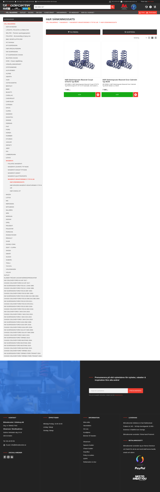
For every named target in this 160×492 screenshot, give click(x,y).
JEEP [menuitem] (7, 148)
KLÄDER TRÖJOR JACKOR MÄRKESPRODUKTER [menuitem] (20, 278)
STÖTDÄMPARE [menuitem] (11, 67)
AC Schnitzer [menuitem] (10, 42)
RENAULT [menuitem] (9, 238)
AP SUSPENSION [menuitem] (11, 45)
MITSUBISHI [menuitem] (10, 207)
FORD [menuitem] (8, 129)
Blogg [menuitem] (30, 12)
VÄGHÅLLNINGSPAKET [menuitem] (13, 64)
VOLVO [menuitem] (8, 272)
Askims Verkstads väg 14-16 (12, 432)
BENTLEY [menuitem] (9, 86)
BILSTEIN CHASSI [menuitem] (12, 58)
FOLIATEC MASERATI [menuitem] (15, 163)
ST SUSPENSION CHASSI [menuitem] (14, 55)
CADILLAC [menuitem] (9, 95)
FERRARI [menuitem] (9, 123)
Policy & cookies (88, 455)
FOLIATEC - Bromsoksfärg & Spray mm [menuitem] (18, 36)
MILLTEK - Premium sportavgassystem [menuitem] (18, 33)
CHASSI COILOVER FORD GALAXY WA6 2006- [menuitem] (19, 332)
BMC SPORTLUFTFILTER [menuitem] (14, 39)
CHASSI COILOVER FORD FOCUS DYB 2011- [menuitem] (19, 304)
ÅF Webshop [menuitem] (74, 12)
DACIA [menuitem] (8, 108)
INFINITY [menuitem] (9, 145)
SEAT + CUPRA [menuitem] (11, 247)
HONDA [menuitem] (8, 132)
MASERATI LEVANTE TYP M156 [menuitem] (18, 166)
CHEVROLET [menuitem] (10, 98)
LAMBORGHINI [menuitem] (11, 154)
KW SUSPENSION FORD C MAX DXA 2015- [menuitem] (18, 317)
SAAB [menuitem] (8, 241)
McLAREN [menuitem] (9, 210)
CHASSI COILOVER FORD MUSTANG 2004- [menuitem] (18, 340)
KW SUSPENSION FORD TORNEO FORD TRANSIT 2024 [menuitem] (22, 353)
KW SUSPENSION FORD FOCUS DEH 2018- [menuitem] (18, 306)
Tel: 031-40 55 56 (9, 441)
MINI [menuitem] (7, 213)
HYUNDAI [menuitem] (9, 139)
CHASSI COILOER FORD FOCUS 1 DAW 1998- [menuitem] (19, 288)
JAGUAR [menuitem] (9, 142)
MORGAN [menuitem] (9, 216)
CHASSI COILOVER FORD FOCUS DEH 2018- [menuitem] (19, 309)
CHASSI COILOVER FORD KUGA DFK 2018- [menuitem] (18, 327)
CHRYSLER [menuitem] (10, 101)
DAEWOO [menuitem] (9, 114)
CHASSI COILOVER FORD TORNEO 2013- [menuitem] (17, 350)
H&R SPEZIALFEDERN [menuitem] (13, 48)
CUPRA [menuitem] (8, 111)
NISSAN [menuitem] (8, 219)
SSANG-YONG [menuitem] (10, 244)
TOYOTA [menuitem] (9, 266)
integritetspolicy (119, 395)
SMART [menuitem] (8, 253)
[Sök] (113, 7)
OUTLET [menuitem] (23, 12)
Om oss (85, 429)
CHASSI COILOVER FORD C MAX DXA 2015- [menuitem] (18, 319)
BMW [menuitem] (7, 89)
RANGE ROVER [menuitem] (11, 235)
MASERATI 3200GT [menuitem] (14, 173)
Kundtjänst (86, 432)
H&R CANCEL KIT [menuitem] (15, 191)
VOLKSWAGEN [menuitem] (11, 269)
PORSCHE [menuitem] (9, 232)
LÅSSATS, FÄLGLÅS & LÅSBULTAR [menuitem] (17, 30)
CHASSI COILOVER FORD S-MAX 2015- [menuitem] (17, 335)
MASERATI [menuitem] (9, 160)
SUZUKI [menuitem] (8, 257)
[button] (150, 6)
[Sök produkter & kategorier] (72, 7)
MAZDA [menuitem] (8, 194)
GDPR (85, 458)
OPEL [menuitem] (8, 222)
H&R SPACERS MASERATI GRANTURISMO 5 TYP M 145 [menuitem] (26, 186)
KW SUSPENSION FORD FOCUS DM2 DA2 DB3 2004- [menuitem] (21, 296)
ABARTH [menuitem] (9, 76)
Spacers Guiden (88, 445)
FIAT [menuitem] (7, 126)
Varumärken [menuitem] (62, 12)
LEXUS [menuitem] (8, 157)
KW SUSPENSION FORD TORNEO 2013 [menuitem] (17, 337)
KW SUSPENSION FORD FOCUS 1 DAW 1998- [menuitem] (19, 285)
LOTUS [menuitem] (8, 197)
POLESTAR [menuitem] (9, 229)
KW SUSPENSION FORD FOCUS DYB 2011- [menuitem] (18, 301)
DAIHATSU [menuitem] (9, 117)
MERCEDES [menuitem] (10, 204)
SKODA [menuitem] (8, 250)
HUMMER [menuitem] (9, 136)
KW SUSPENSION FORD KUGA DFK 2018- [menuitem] (17, 324)
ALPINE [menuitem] (8, 73)
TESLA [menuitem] (8, 263)
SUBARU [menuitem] (9, 260)
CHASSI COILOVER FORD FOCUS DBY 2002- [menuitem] (18, 293)
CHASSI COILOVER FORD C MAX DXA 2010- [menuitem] (18, 314)
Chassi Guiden (88, 448)
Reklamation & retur (89, 462)
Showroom (86, 442)
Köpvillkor (86, 452)
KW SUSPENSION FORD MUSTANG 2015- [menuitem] (17, 345)
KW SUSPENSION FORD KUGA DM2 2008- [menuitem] (18, 322)
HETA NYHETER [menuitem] (11, 27)
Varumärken (87, 425)
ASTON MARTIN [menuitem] (11, 83)
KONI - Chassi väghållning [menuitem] (14, 61)
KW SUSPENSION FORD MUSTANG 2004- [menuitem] (17, 343)
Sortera (131, 32)
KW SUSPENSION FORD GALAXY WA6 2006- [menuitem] (18, 330)
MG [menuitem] (7, 201)
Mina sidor (86, 422)
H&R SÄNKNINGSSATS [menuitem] (17, 182)
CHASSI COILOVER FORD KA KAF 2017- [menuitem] (17, 283)
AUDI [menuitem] (7, 80)
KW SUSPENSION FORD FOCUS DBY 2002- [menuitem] (18, 291)
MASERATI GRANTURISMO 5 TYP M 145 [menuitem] (21, 179)
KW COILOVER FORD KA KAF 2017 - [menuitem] (16, 280)
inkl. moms (151, 1)
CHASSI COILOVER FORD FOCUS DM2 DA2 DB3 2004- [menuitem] (22, 298)
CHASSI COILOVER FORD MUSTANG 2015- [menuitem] (18, 348)
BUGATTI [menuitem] (9, 92)
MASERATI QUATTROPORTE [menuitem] (17, 176)
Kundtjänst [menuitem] (49, 12)
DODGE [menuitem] (8, 120)
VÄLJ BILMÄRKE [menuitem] (11, 12)
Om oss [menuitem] (39, 12)
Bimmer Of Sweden (89, 436)
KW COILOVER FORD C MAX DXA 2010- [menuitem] (17, 311)
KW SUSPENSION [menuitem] (12, 51)
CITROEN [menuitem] (9, 104)
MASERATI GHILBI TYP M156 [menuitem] (17, 170)
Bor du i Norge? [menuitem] (87, 12)
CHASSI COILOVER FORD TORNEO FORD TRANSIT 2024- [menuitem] (23, 356)
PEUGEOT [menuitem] (9, 225)
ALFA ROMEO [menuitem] (10, 70)
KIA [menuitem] (7, 151)
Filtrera (74, 32)
